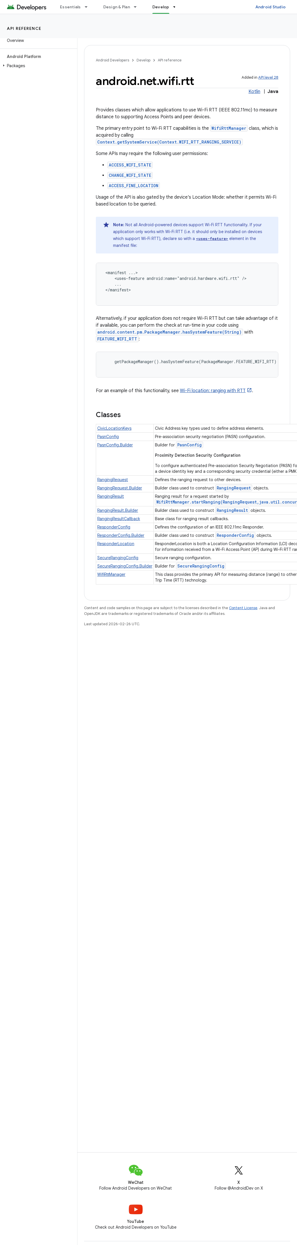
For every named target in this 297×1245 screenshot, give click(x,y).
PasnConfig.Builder (115, 445)
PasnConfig (108, 436)
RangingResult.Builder (117, 510)
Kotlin (254, 91)
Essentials (70, 6)
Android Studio (270, 6)
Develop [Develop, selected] (160, 6)
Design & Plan (116, 6)
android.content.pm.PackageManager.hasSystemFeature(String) (169, 332)
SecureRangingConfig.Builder (124, 566)
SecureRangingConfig (117, 557)
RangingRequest (112, 479)
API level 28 (268, 77)
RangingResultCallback (118, 518)
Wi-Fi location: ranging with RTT (213, 391)
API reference (24, 28)
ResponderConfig (113, 527)
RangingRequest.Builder (119, 488)
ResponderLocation (115, 543)
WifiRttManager (228, 128)
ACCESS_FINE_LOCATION (133, 185)
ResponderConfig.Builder (120, 535)
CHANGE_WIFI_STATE (130, 175)
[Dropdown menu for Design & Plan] (137, 7)
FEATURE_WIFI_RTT (117, 339)
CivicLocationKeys (114, 428)
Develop (143, 60)
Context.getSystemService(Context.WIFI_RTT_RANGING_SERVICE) (169, 142)
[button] (37, 65)
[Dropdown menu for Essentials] (88, 7)
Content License (243, 607)
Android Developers (112, 60)
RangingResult (110, 496)
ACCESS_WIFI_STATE (130, 165)
